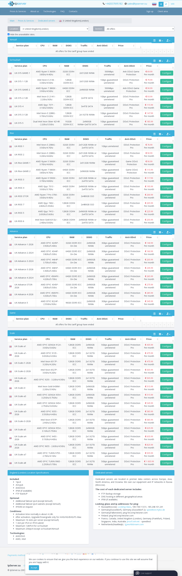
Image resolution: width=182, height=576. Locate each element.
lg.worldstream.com (134, 524)
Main (12, 20)
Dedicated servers (46, 20)
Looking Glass (124, 506)
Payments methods (17, 555)
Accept (34, 567)
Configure (166, 73)
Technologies (49, 11)
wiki (172, 3)
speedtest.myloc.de (156, 509)
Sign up (149, 11)
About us (34, 11)
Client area (163, 11)
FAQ (62, 11)
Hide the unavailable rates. (21, 34)
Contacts (73, 11)
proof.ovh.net (133, 521)
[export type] (168, 40)
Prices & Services (18, 11)
